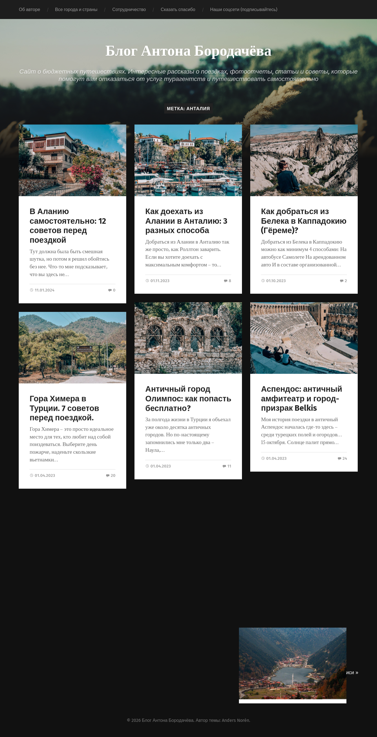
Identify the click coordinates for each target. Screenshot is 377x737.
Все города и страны (76, 9)
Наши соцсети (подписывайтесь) (244, 9)
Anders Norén (235, 719)
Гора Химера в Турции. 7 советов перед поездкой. (64, 408)
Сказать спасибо (178, 9)
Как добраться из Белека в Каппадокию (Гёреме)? (303, 221)
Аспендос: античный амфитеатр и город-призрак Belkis (301, 398)
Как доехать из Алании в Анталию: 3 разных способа (186, 221)
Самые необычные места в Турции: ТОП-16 (298, 575)
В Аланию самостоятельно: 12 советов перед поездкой (67, 226)
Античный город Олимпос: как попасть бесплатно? (188, 398)
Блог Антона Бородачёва (189, 50)
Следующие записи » (333, 672)
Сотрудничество (129, 9)
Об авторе (29, 9)
